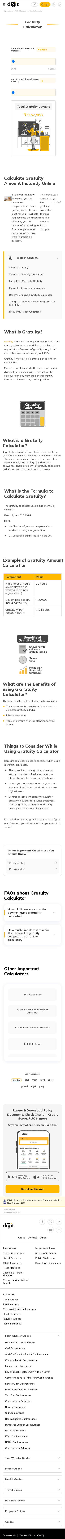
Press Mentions (11, 1267)
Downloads (9, 1535)
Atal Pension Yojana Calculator (32, 1027)
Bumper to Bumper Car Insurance (22, 1424)
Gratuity (8, 341)
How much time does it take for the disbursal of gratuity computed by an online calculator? (31, 935)
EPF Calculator (16, 869)
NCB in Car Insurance (16, 1442)
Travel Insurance (12, 1318)
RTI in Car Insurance (15, 1430)
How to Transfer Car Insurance (21, 1389)
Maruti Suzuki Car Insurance (20, 1342)
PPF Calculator (16, 862)
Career (43, 1237)
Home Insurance (12, 1323)
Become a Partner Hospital (13, 1274)
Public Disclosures (45, 1258)
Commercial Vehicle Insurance (19, 1309)
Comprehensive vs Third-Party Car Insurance (29, 1377)
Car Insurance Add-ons (17, 1448)
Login (46, 4)
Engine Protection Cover (18, 1366)
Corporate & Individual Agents (15, 1281)
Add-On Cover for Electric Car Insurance (26, 1354)
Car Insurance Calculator (18, 1401)
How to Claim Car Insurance (20, 1383)
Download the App (32, 1189)
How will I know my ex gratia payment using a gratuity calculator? (31, 913)
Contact (32, 1237)
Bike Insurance (11, 1304)
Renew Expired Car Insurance (21, 1418)
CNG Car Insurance (15, 1348)
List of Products (12, 1258)
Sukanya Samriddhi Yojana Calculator (32, 1011)
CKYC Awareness (12, 1263)
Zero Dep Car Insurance (18, 1395)
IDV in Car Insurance (16, 1436)
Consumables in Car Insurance (21, 1360)
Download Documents (48, 1263)
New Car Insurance (15, 1407)
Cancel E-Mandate (13, 1253)
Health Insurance (12, 1314)
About (21, 1237)
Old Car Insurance (14, 1412)
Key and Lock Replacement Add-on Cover (27, 1371)
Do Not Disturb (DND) (32, 1535)
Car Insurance (11, 1299)
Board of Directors (46, 1253)
